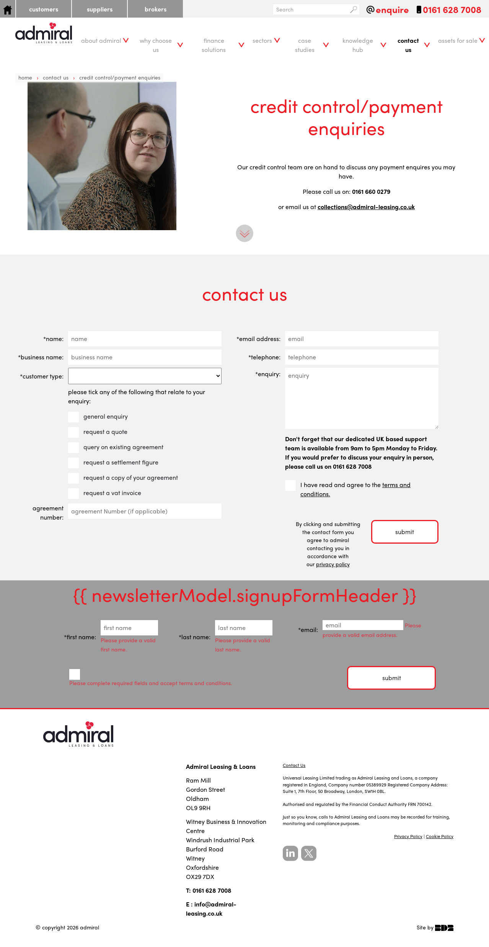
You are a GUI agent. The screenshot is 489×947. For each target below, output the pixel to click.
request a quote (98, 431)
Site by (435, 927)
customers (43, 9)
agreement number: (48, 512)
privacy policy (333, 564)
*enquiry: (267, 373)
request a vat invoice (105, 492)
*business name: (41, 356)
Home (25, 77)
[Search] (310, 9)
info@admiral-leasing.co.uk (211, 909)
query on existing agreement (116, 447)
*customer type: (42, 376)
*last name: (194, 636)
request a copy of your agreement (123, 477)
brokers (155, 9)
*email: (308, 629)
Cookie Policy (439, 836)
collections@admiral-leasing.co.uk (366, 206)
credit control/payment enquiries (119, 77)
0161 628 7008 (452, 9)
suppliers (99, 9)
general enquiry (98, 416)
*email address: (258, 338)
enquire (392, 9)
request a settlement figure (114, 462)
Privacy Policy (408, 836)
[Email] (363, 625)
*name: (53, 338)
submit (404, 531)
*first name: (80, 636)
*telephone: (264, 356)
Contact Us (56, 77)
